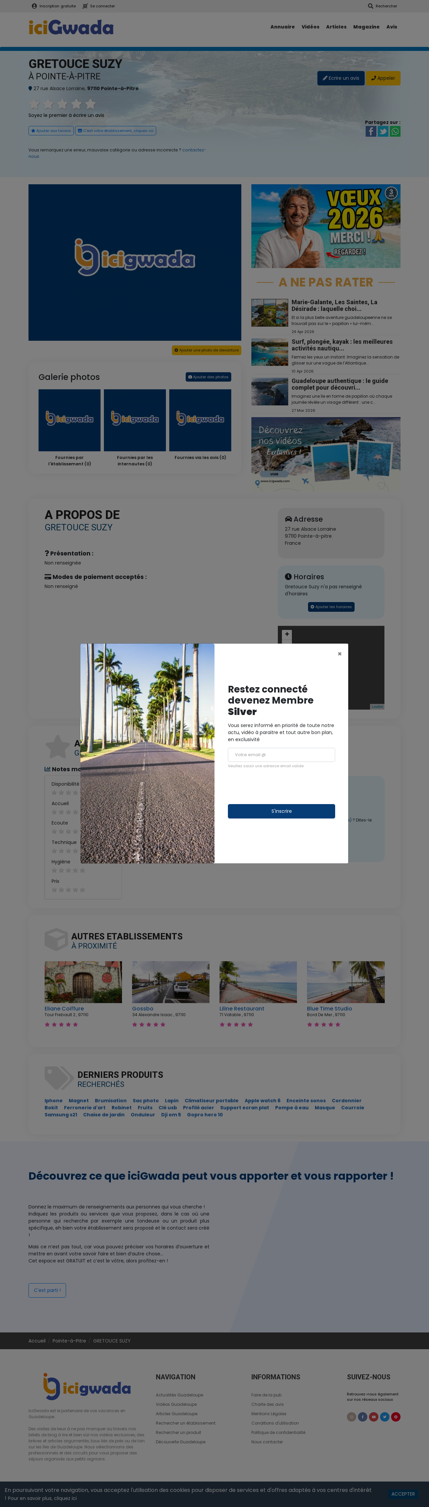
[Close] (340, 653)
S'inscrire (281, 811)
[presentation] (279, 786)
